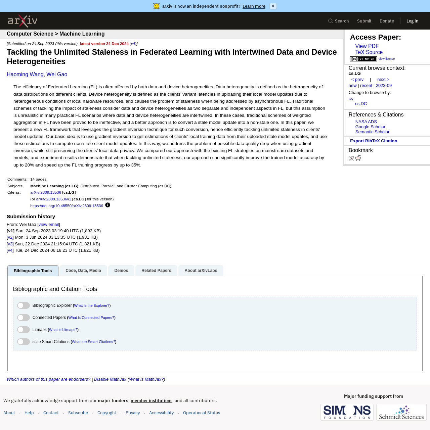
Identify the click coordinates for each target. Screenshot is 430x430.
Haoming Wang (25, 74)
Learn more (254, 6)
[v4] (10, 250)
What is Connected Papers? (91, 318)
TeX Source (369, 52)
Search (338, 21)
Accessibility (161, 413)
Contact (51, 413)
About (9, 413)
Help (29, 413)
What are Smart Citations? (93, 342)
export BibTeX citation (373, 140)
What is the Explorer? (92, 305)
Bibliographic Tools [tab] (33, 271)
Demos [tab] (121, 270)
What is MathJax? (146, 379)
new (353, 85)
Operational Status (201, 412)
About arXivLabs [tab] (200, 270)
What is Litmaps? (63, 330)
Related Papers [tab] (156, 270)
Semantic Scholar (372, 131)
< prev (357, 79)
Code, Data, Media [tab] (83, 270)
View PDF (367, 46)
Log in (412, 21)
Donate (387, 21)
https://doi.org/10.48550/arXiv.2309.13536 (66, 205)
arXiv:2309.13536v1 (53, 199)
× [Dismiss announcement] (273, 6)
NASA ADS (366, 121)
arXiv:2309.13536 (45, 192)
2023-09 (384, 85)
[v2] (10, 237)
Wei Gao (56, 74)
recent (366, 85)
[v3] (10, 243)
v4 (133, 43)
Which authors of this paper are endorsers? (48, 379)
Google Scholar (370, 126)
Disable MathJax (110, 379)
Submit (364, 21)
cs (351, 98)
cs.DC (361, 103)
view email (49, 224)
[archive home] (22, 21)
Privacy (133, 413)
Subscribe (78, 413)
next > (383, 79)
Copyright (106, 413)
